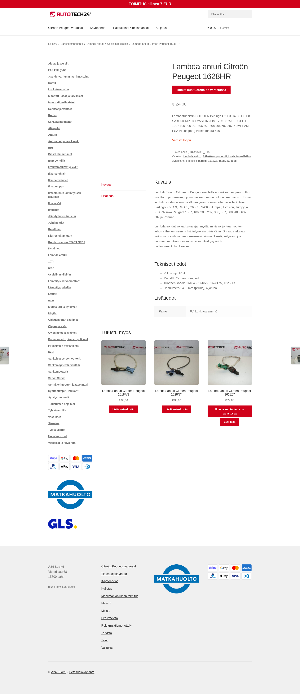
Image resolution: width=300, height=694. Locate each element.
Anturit (52, 134)
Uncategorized (57, 436)
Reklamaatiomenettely (116, 625)
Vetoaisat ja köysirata (61, 442)
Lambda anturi (95, 43)
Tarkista (106, 633)
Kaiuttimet (54, 229)
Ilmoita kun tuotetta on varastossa (201, 90)
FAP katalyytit (57, 70)
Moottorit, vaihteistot (61, 102)
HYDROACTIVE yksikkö (63, 167)
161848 (202, 160)
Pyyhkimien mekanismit (63, 345)
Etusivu (52, 43)
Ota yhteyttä (109, 618)
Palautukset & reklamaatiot (131, 27)
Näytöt (52, 313)
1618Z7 (212, 160)
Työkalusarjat (56, 429)
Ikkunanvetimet (58, 180)
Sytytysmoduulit (58, 397)
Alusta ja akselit (58, 63)
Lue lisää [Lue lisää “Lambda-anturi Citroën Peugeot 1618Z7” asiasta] (229, 421)
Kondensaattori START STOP (66, 242)
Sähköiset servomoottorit (64, 358)
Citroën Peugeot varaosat (65, 27)
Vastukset (54, 417)
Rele (51, 352)
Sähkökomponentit (72, 43)
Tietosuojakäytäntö (114, 573)
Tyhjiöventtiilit (57, 410)
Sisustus (53, 423)
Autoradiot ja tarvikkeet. (63, 141)
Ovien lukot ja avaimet (62, 332)
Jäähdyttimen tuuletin (62, 216)
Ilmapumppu (56, 186)
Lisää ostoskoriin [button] (123, 409)
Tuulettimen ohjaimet (61, 403)
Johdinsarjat (56, 222)
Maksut (106, 603)
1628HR (235, 160)
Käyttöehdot (98, 27)
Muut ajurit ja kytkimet (62, 306)
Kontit (52, 82)
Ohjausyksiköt (57, 326)
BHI (50, 147)
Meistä (105, 610)
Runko (52, 115)
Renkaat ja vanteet (60, 108)
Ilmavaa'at (54, 203)
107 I (51, 261)
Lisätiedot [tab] (108, 196)
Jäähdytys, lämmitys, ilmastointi (68, 76)
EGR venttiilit (56, 160)
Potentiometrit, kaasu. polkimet (68, 339)
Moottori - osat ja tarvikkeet (65, 95)
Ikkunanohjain (57, 173)
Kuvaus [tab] (106, 184)
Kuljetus (161, 27)
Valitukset (107, 647)
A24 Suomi (58, 672)
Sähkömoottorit (58, 371)
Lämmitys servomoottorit (64, 281)
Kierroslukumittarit (60, 235)
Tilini (104, 640)
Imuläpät (53, 209)
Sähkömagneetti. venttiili (64, 365)
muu (51, 300)
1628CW (224, 160)
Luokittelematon (58, 89)
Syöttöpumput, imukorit (63, 390)
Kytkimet (54, 248)
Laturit (52, 293)
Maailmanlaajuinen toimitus (119, 596)
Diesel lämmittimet (60, 154)
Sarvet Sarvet (56, 378)
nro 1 (51, 268)
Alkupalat (54, 128)
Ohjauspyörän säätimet (63, 319)
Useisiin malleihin (117, 43)
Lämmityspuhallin (59, 287)
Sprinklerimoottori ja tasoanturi (68, 384)
